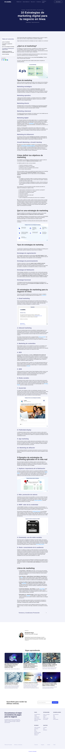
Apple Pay (36, 720)
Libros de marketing (5, 54)
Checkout (45, 715)
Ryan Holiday (42, 588)
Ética (44, 728)
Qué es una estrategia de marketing (8, 46)
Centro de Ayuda (37, 727)
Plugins (54, 718)
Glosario (35, 731)
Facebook (36, 744)
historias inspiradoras (38, 500)
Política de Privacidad (8, 744)
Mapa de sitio (36, 733)
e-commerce (44, 295)
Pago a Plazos (36, 718)
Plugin (44, 716)
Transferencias (36, 716)
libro (21, 577)
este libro (28, 595)
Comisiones (38, 1)
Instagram (42, 744)
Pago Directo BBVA (37, 719)
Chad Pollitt (24, 583)
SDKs (54, 716)
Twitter (54, 744)
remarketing (31, 123)
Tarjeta (35, 715)
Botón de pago (45, 718)
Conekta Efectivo (37, 714)
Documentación (55, 714)
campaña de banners (36, 511)
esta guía (28, 365)
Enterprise (36, 734)
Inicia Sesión (58, 1)
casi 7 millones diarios (40, 544)
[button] (19, 2)
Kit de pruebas (55, 719)
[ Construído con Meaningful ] (33, 751)
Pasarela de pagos (37, 732)
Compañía (45, 727)
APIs (54, 715)
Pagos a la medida (46, 714)
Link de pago (45, 719)
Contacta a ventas (44, 2)
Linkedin (48, 744)
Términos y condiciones (18, 744)
